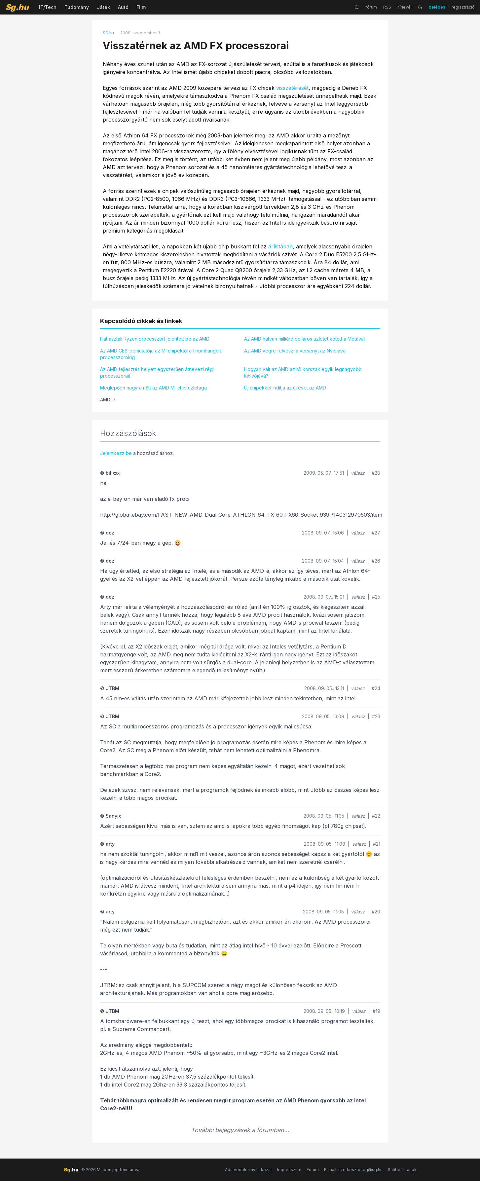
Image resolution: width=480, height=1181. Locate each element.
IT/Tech (47, 7)
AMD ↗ (108, 399)
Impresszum (289, 1169)
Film (141, 7)
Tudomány (76, 7)
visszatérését (292, 88)
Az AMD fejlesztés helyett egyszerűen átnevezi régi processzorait (157, 372)
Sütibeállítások (402, 1169)
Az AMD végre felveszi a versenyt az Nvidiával (295, 350)
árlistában (280, 246)
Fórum (313, 1169)
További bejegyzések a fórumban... (240, 1129)
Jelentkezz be (116, 453)
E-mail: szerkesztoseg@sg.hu (353, 1169)
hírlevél (404, 7)
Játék (103, 7)
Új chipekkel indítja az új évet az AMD (285, 387)
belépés (437, 7)
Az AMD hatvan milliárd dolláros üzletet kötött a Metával (304, 339)
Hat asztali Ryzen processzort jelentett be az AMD (154, 339)
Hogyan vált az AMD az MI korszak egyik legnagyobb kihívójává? (303, 372)
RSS (387, 7)
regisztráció (463, 7)
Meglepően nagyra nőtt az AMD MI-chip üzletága (153, 387)
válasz (358, 473)
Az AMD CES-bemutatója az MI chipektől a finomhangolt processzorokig (160, 354)
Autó (123, 7)
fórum (371, 7)
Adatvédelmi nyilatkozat (248, 1169)
